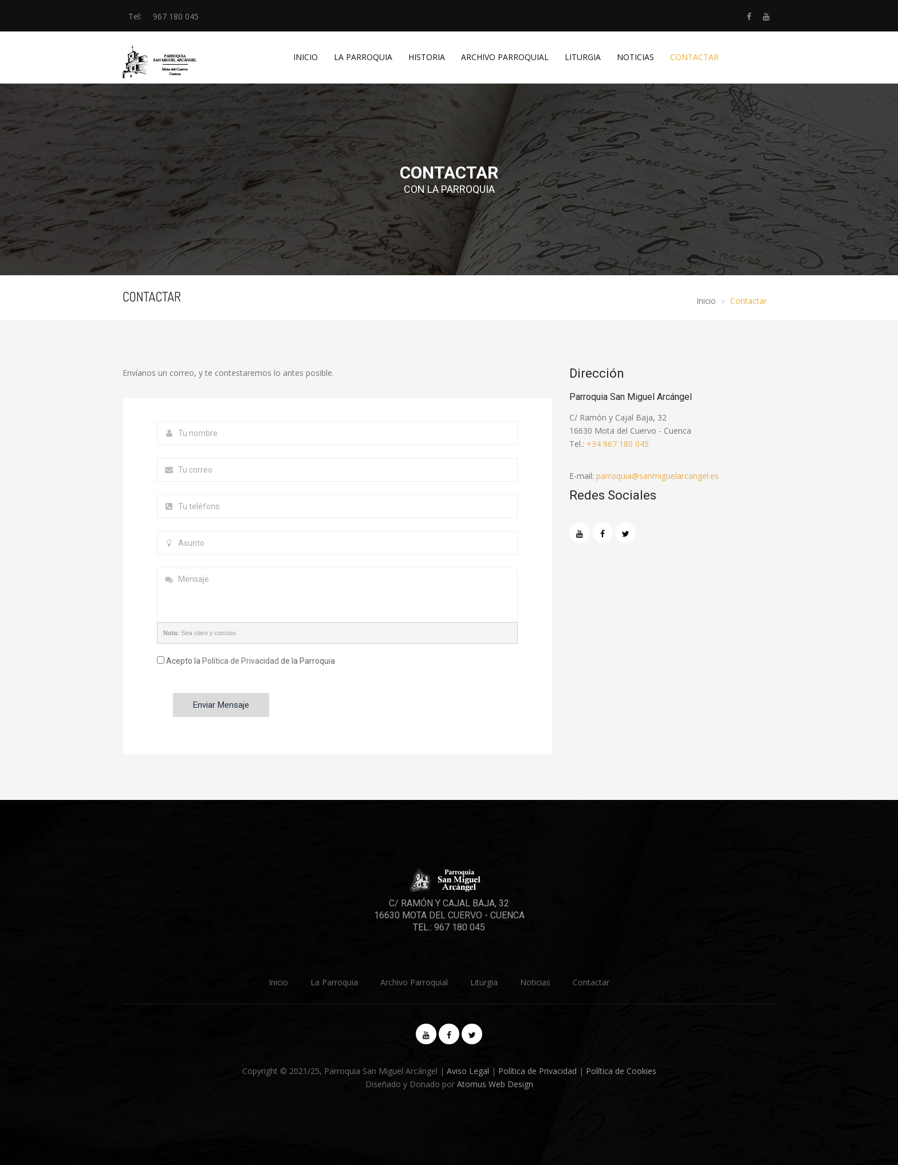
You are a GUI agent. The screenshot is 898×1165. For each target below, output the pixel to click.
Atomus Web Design (495, 1084)
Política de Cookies (621, 1070)
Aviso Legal (468, 1070)
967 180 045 (176, 16)
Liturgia (583, 56)
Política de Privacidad (240, 660)
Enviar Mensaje (221, 705)
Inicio (305, 56)
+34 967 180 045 (617, 443)
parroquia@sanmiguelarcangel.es (657, 475)
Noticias (635, 56)
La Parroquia (363, 56)
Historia (426, 56)
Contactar (694, 56)
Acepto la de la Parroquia (246, 660)
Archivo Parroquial (505, 56)
